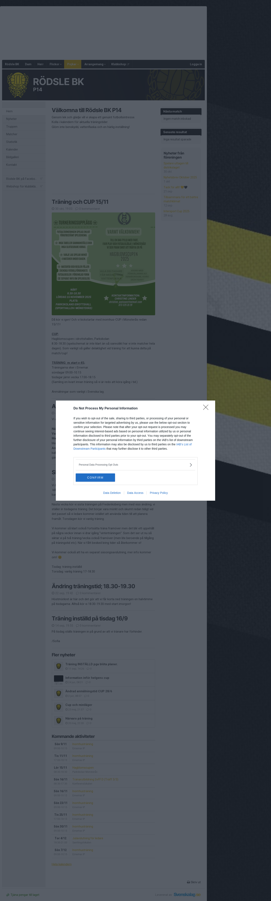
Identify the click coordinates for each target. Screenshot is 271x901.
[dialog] (135, 451)
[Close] (207, 409)
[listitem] (135, 465)
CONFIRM (95, 477)
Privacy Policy (159, 492)
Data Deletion (112, 492)
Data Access (135, 492)
